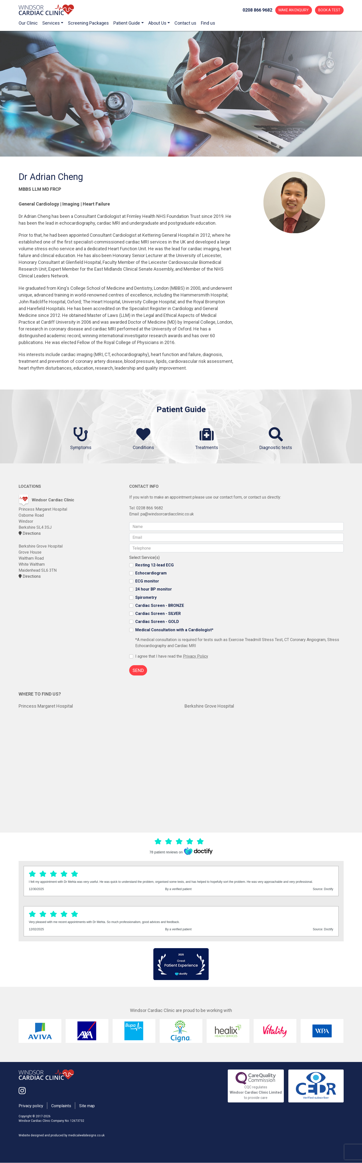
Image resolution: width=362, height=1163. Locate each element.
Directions (30, 533)
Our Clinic (28, 23)
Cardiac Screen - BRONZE (159, 605)
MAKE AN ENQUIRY (294, 10)
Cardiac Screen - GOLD (157, 621)
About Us (157, 23)
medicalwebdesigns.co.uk (86, 1135)
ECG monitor (147, 581)
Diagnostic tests (276, 438)
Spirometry (146, 597)
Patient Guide (126, 23)
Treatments (207, 438)
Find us (208, 23)
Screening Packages (88, 23)
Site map (87, 1106)
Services (51, 23)
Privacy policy (31, 1106)
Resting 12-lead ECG (154, 565)
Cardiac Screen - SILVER (158, 613)
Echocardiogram (151, 573)
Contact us (185, 23)
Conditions (143, 438)
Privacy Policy (195, 656)
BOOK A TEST (329, 10)
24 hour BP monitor (153, 589)
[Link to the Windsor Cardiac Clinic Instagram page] (22, 1091)
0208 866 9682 (149, 508)
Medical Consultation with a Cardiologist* (174, 629)
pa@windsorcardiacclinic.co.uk (167, 514)
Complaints (61, 1106)
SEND (138, 670)
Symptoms (80, 438)
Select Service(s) (144, 557)
